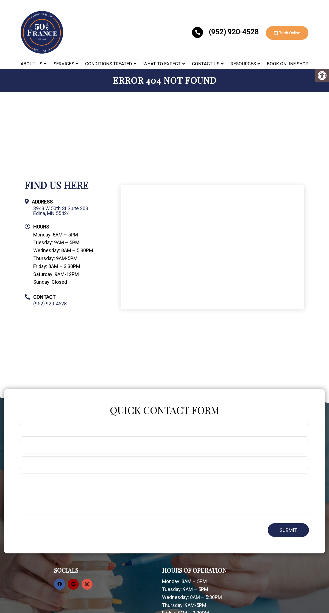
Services (64, 63)
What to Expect (162, 63)
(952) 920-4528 (226, 32)
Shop (302, 63)
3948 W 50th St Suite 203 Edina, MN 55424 (60, 211)
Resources (243, 63)
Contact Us (205, 63)
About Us (31, 63)
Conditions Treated (108, 63)
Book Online (287, 32)
